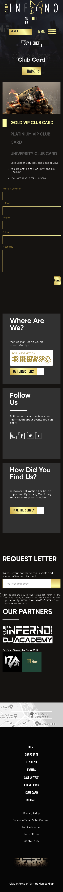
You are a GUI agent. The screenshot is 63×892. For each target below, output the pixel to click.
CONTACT (31, 800)
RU (26, 23)
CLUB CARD (31, 793)
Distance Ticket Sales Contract (31, 820)
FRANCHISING (31, 785)
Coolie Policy (31, 841)
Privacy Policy (31, 813)
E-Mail (6, 203)
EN (33, 19)
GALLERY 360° (31, 777)
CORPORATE (31, 755)
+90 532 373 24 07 (28, 357)
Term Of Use (31, 834)
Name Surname (12, 188)
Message (8, 247)
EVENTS (31, 770)
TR (26, 19)
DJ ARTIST (31, 762)
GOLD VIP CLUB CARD (32, 123)
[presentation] (28, 279)
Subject (7, 232)
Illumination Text (31, 827)
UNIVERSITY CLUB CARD (34, 154)
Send (57, 280)
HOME (31, 747)
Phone (6, 218)
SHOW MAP (31, 715)
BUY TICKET (32, 43)
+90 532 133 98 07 (27, 360)
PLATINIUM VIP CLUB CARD (30, 138)
